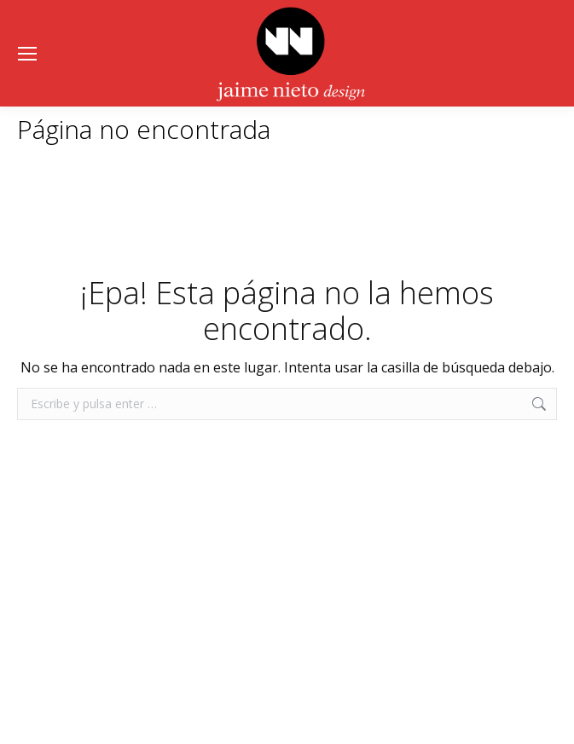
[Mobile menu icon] (27, 53)
